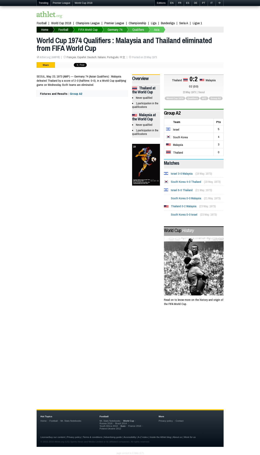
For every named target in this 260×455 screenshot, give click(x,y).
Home (44, 420)
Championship (137, 23)
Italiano (102, 57)
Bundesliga (168, 23)
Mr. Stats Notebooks (70, 420)
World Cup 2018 (83, 3)
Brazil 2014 (121, 423)
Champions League (88, 23)
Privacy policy (166, 420)
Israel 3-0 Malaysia (182, 173)
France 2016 (134, 426)
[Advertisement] (130, 341)
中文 (122, 57)
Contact (180, 420)
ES (187, 3)
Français (71, 57)
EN (171, 3)
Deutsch (91, 57)
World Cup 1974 (175, 98)
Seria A (183, 23)
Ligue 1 (197, 23)
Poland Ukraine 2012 (110, 428)
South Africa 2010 (109, 426)
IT (211, 3)
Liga (153, 23)
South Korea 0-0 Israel (184, 214)
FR (179, 3)
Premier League (61, 3)
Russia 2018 (106, 423)
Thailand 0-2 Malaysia (183, 206)
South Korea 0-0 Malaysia (186, 198)
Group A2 (76, 94)
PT (203, 3)
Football (42, 23)
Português (113, 57)
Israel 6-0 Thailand (182, 190)
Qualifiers (193, 98)
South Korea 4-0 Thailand (186, 182)
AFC (204, 98)
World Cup (179, 230)
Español (81, 57)
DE (195, 3)
